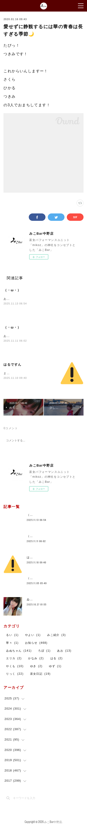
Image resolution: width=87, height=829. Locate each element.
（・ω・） (12, 290)
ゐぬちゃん (19, 650)
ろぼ (44, 650)
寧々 (12, 642)
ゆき (36, 666)
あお (64, 650)
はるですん (12, 364)
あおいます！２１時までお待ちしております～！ (37, 299)
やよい (33, 635)
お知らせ (36, 642)
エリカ (14, 658)
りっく (14, 673)
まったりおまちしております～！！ (28, 373)
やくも (14, 666)
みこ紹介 (56, 635)
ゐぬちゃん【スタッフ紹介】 (47, 599)
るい (12, 635)
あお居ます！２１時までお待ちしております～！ (37, 336)
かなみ (36, 658)
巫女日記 (40, 673)
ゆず (55, 666)
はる (56, 658)
